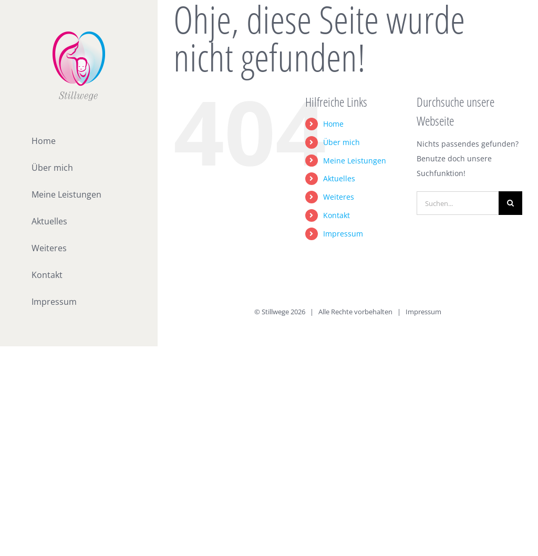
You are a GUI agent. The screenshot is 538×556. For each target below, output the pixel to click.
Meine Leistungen (354, 161)
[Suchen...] (458, 203)
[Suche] (510, 203)
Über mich (341, 142)
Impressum (343, 234)
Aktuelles (339, 178)
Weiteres (338, 197)
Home (333, 124)
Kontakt (336, 215)
